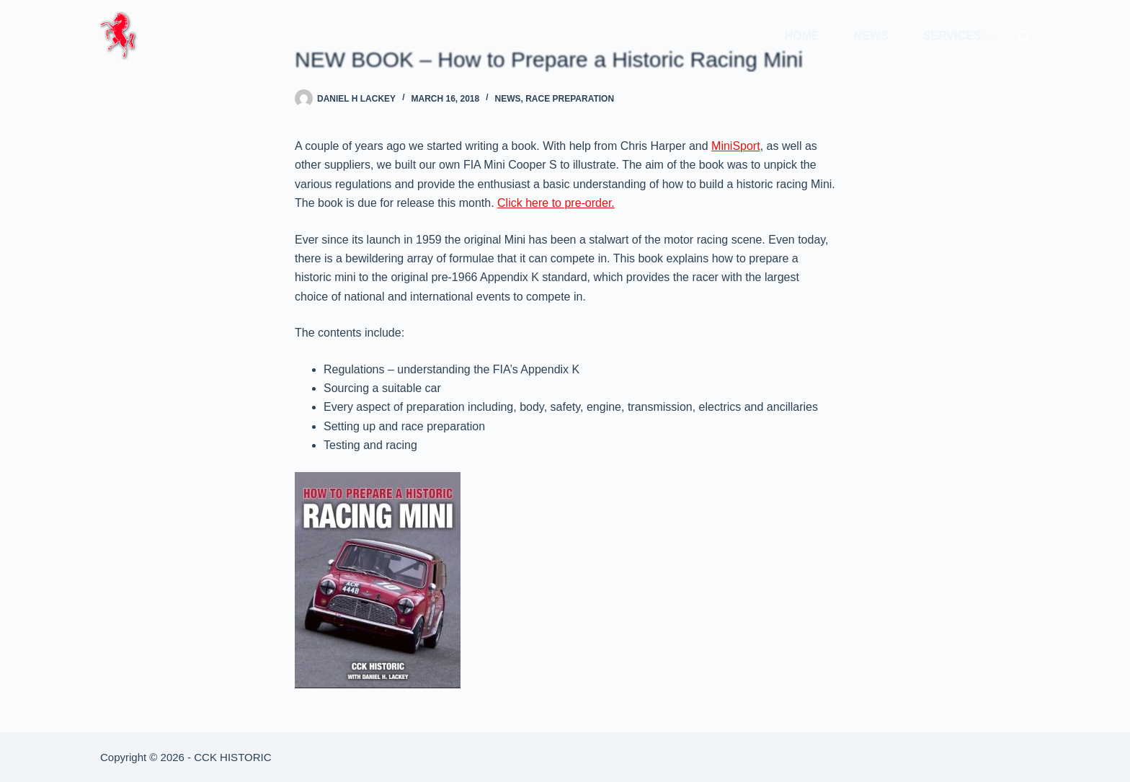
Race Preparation (569, 99)
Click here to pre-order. (556, 203)
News (871, 36)
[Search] (1024, 36)
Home (802, 36)
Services (962, 36)
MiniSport (735, 146)
